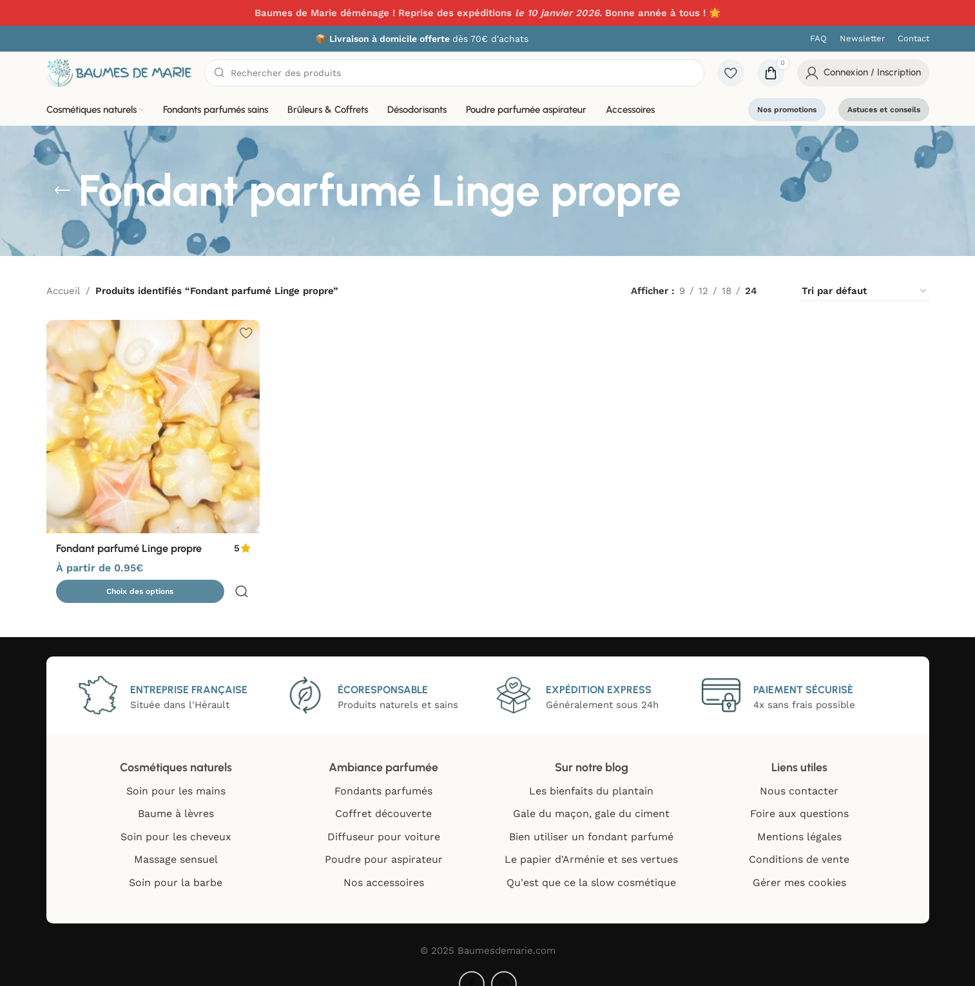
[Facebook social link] (472, 965)
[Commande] (864, 291)
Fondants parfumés (383, 772)
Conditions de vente (799, 840)
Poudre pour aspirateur (384, 840)
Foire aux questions (799, 795)
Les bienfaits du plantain (591, 772)
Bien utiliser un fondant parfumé (591, 818)
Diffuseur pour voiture (383, 818)
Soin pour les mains (176, 772)
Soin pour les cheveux (176, 818)
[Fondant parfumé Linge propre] (152, 425)
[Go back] (62, 191)
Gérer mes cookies (799, 864)
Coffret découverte (383, 795)
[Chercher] (454, 72)
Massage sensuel (176, 840)
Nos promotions (786, 109)
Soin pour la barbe (175, 864)
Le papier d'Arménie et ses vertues (591, 840)
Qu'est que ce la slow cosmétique (591, 864)
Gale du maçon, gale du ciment (591, 795)
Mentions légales (799, 818)
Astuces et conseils (883, 109)
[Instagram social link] (504, 965)
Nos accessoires (383, 864)
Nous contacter (799, 772)
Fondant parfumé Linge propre (136, 546)
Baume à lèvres (176, 795)
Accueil (63, 291)
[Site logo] (118, 71)
